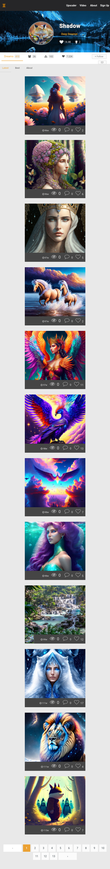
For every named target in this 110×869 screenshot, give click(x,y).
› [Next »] (67, 856)
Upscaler (71, 5)
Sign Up (104, 5)
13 (53, 856)
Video (83, 5)
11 (36, 856)
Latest (5, 68)
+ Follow (99, 56)
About (93, 5)
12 (45, 856)
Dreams (12, 56)
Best (17, 68)
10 (102, 848)
